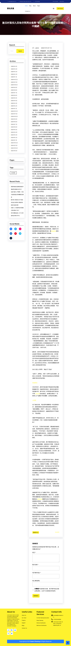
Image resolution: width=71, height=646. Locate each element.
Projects (24, 620)
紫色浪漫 (10, 8)
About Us (24, 615)
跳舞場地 (39, 499)
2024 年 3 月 (16, 115)
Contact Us (24, 628)
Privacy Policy (62, 1)
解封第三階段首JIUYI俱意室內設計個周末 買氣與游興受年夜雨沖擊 (17, 200)
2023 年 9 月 (16, 120)
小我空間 (37, 393)
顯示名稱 (42, 573)
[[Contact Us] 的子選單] (30, 11)
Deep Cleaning (40, 620)
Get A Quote (60, 8)
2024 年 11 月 (16, 108)
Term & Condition (55, 1)
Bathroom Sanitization (42, 625)
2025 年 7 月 (16, 101)
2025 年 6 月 (16, 102)
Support (23, 622)
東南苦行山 (35, 532)
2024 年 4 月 (16, 114)
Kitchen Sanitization (41, 622)
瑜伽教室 (53, 231)
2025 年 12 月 (16, 97)
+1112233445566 (57, 619)
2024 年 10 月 (16, 109)
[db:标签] (57, 532)
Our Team (24, 617)
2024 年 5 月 (16, 113)
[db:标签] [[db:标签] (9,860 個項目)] (15, 171)
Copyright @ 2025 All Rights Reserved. (35, 641)
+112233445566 (37, 1)
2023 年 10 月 (16, 119)
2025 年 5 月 (16, 103)
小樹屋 (34, 400)
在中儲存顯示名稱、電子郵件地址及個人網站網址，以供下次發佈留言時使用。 (46, 583)
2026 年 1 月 (16, 96)
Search (20, 51)
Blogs (23, 625)
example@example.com (12, 1)
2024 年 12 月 (16, 107)
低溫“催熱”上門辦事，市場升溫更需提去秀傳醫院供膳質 (17, 197)
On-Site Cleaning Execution (43, 617)
